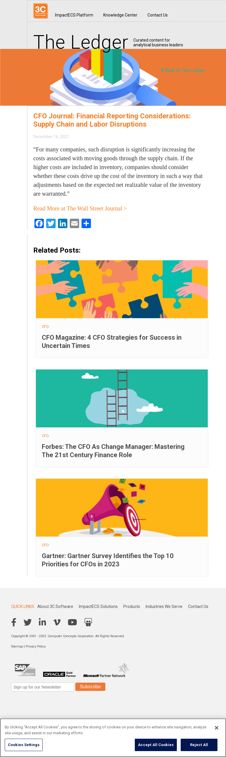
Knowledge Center (120, 15)
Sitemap (17, 646)
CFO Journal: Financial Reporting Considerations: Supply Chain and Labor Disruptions (112, 120)
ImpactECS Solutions (98, 606)
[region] (113, 737)
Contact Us (157, 15)
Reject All (199, 745)
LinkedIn (42, 622)
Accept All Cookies (156, 745)
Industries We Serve (164, 606)
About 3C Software (55, 606)
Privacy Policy (36, 646)
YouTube (72, 622)
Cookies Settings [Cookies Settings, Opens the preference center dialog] (23, 745)
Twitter (28, 622)
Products (131, 606)
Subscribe (90, 686)
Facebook (13, 622)
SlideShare (88, 622)
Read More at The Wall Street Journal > (80, 208)
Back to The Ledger (183, 70)
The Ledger (81, 42)
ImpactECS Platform (74, 15)
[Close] (216, 727)
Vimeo (57, 622)
